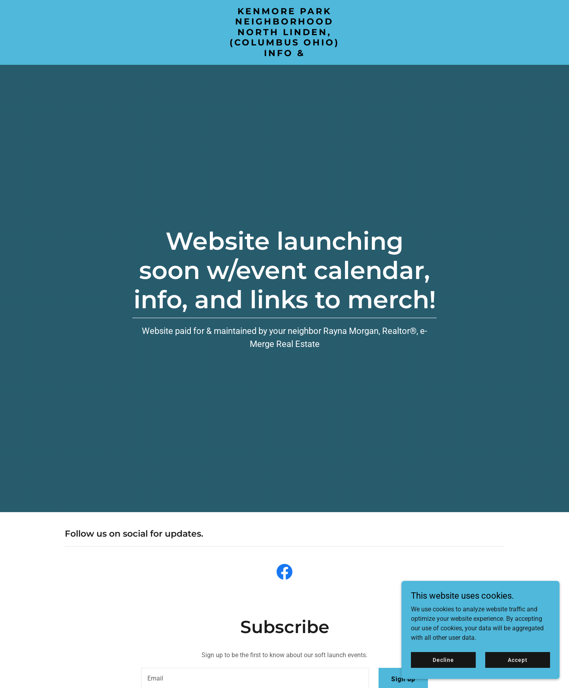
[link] (284, 54)
